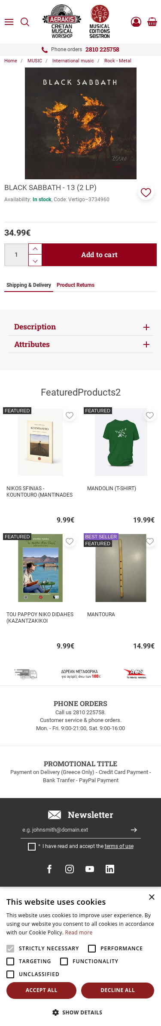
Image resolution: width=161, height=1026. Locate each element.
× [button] (151, 897)
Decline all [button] (117, 990)
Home (10, 61)
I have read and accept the (88, 846)
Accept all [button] (42, 990)
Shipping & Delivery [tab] (28, 285)
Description (35, 327)
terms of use (119, 846)
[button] (146, 192)
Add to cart (99, 254)
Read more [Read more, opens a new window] (79, 932)
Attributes (32, 344)
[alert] (80, 957)
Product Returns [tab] (75, 285)
